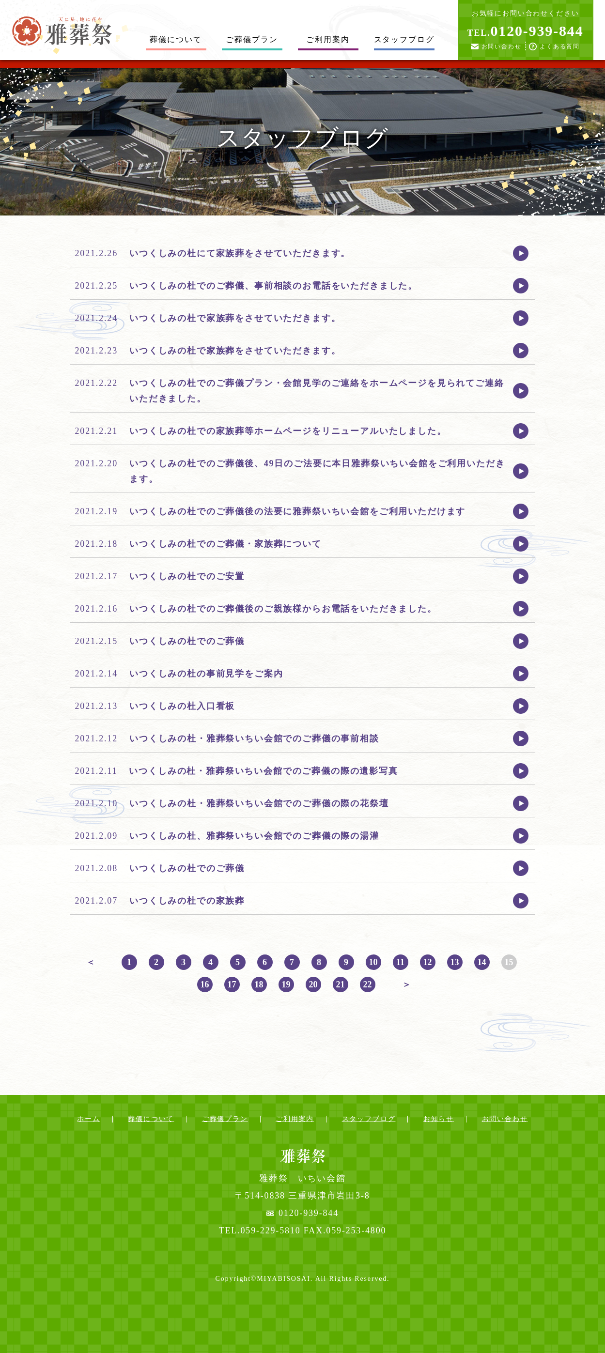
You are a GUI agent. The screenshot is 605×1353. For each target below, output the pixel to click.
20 (313, 984)
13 (454, 962)
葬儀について (176, 39)
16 (205, 984)
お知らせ (438, 1118)
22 (367, 984)
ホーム (88, 1118)
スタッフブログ (404, 39)
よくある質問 (560, 46)
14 (482, 962)
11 (400, 962)
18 (259, 984)
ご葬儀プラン (252, 39)
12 (427, 962)
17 (232, 984)
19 (286, 984)
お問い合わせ (501, 46)
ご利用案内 (327, 39)
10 (373, 962)
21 (340, 984)
